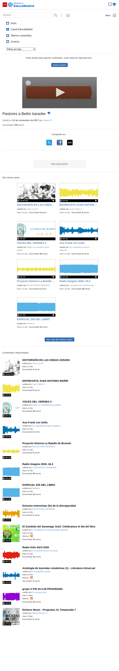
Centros (15, 41)
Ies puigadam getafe (41, 571)
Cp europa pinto (39, 592)
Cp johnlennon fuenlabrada (81, 285)
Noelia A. (31, 323)
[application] (59, 92)
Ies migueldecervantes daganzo (46, 426)
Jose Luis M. (32, 209)
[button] (59, 92)
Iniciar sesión (59, 65)
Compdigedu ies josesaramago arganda (50, 530)
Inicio (14, 23)
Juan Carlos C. (76, 209)
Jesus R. (47, 120)
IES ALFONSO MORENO (38, 285)
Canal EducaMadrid (21, 29)
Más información (59, 164)
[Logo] (28, 82)
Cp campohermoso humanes (45, 551)
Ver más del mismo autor (59, 339)
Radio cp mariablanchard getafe (46, 405)
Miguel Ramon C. (40, 613)
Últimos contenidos (21, 35)
